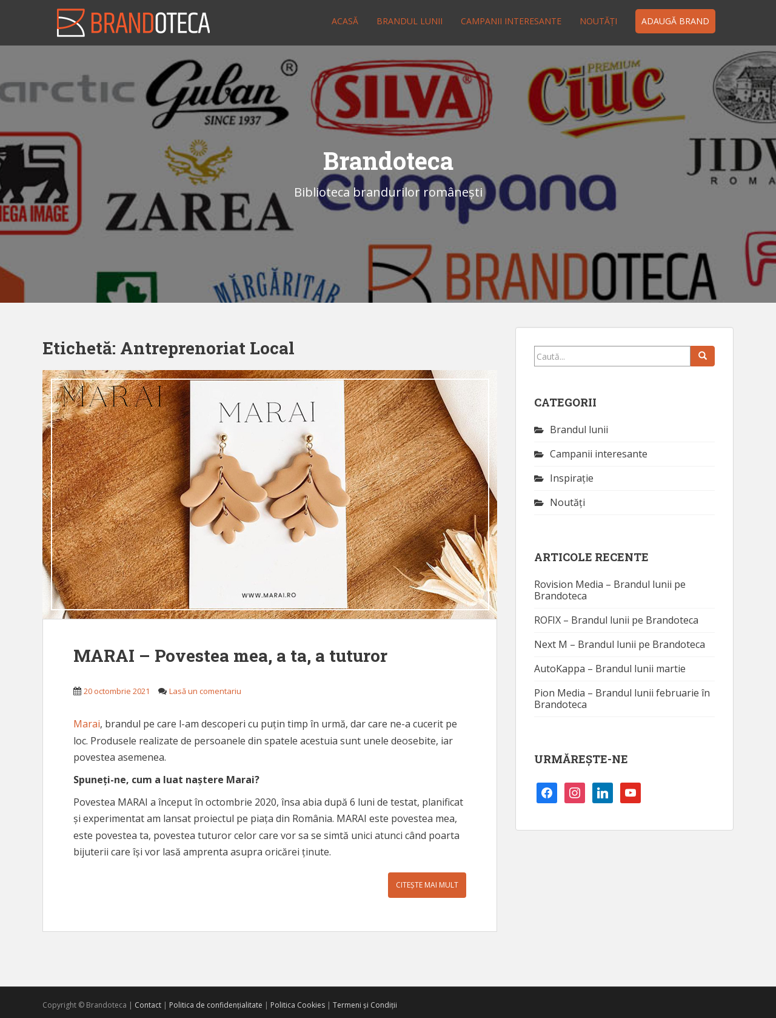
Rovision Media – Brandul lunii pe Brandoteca (610, 590)
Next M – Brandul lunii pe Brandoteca (619, 644)
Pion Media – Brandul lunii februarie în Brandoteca (622, 698)
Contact (148, 1005)
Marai (86, 723)
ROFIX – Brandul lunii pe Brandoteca (616, 620)
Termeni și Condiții (365, 1005)
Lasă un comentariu (205, 691)
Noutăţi (598, 21)
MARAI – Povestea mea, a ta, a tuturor (230, 655)
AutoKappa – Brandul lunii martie (610, 668)
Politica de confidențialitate (216, 1005)
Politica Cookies (297, 1005)
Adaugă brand (675, 21)
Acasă (345, 21)
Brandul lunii (409, 21)
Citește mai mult (427, 885)
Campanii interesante (511, 21)
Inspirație (572, 478)
